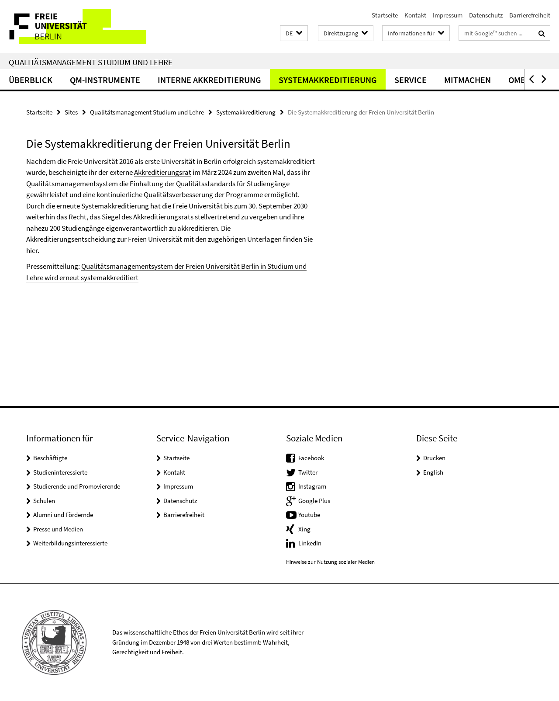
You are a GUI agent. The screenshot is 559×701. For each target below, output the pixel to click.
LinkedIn (309, 543)
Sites (71, 112)
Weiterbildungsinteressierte (70, 543)
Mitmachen (467, 79)
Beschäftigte (50, 458)
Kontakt (415, 15)
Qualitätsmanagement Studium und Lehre (91, 62)
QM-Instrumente (105, 79)
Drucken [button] (434, 458)
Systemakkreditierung (328, 79)
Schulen (44, 500)
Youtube (309, 514)
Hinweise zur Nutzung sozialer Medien (330, 562)
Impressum (447, 15)
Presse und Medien (58, 529)
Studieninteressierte (60, 472)
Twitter (307, 472)
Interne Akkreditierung (209, 79)
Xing (304, 529)
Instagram (312, 486)
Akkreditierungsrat (162, 172)
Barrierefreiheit (529, 15)
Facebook (311, 458)
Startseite (385, 15)
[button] (294, 33)
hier (32, 250)
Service (410, 79)
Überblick (30, 79)
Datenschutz (486, 15)
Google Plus (314, 500)
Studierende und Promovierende (76, 486)
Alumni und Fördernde (63, 514)
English (433, 472)
